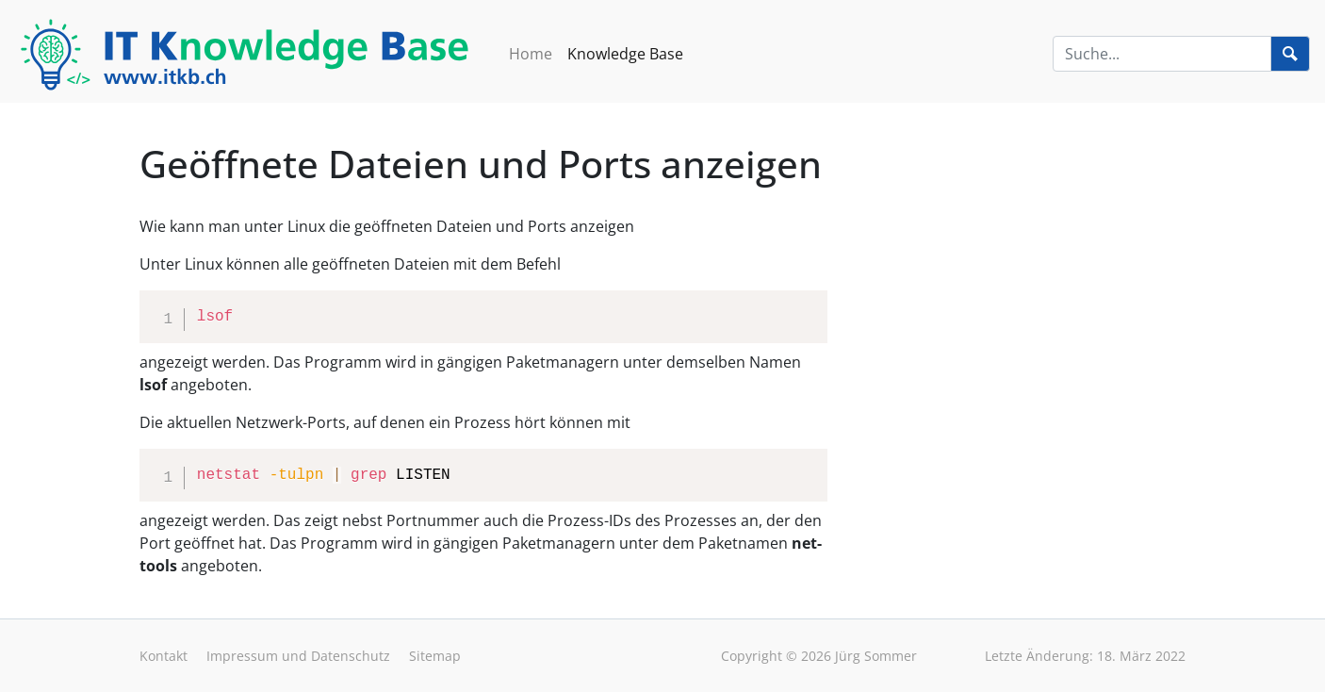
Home (530, 53)
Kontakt (163, 656)
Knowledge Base (625, 53)
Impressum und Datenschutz (298, 656)
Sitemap (435, 656)
